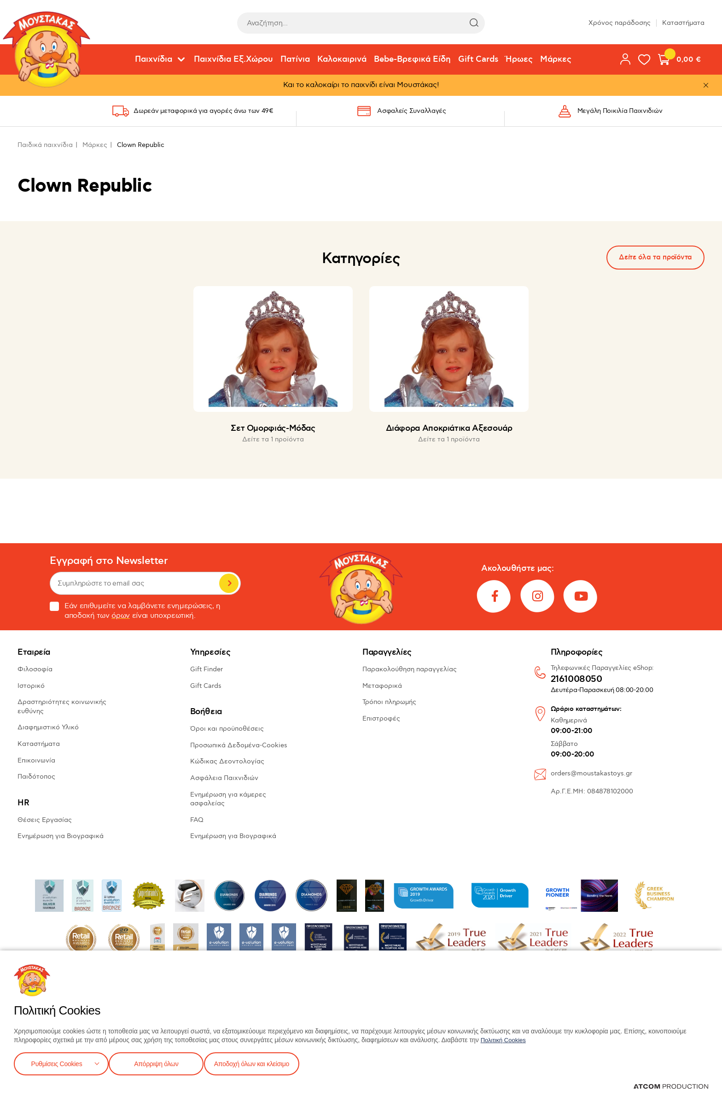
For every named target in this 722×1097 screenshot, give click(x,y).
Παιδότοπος (36, 776)
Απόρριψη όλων (160, 1063)
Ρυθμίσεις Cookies (57, 1063)
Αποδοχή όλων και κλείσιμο (266, 1063)
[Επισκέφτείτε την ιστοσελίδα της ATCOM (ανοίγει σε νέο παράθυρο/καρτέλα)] (671, 1086)
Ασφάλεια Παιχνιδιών (224, 778)
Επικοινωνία (36, 760)
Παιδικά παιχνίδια (45, 145)
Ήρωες (519, 59)
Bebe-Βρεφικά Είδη (412, 59)
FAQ (197, 820)
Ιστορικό (31, 686)
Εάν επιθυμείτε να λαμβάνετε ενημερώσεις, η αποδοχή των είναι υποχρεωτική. (135, 611)
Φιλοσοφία (34, 669)
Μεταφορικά (382, 686)
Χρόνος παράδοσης (619, 23)
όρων (120, 615)
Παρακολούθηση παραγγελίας (409, 669)
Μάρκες (555, 59)
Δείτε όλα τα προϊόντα (655, 257)
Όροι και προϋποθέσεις (227, 729)
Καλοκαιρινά (342, 59)
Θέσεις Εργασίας (44, 820)
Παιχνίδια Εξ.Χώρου (233, 59)
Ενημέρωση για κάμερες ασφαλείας (228, 799)
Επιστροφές (381, 718)
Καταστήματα (683, 23)
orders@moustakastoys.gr (591, 773)
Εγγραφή (229, 583)
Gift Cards (478, 59)
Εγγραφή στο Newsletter (109, 561)
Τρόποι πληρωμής (389, 702)
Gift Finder (206, 669)
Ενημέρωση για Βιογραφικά (60, 836)
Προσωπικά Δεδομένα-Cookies (238, 745)
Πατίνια (295, 59)
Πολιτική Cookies (505, 1038)
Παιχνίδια (153, 59)
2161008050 (576, 680)
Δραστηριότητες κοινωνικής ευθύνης (61, 706)
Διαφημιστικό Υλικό (48, 727)
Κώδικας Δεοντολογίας (227, 761)
